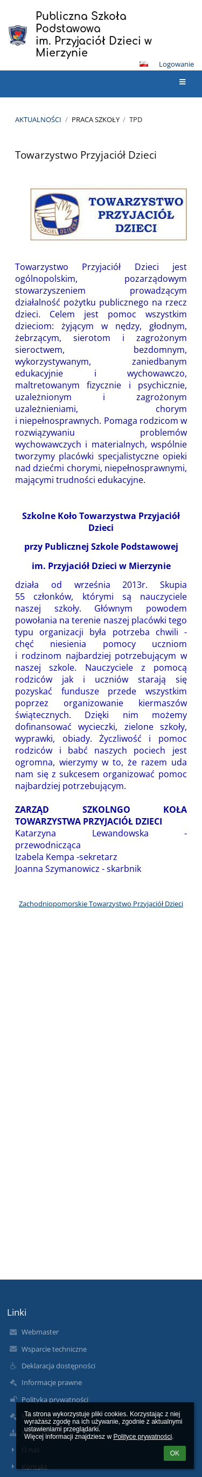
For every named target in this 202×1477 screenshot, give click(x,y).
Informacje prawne (52, 1382)
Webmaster (40, 1332)
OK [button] (174, 1453)
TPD (135, 119)
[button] (144, 64)
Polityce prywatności (142, 1436)
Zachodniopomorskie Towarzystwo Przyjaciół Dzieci (101, 903)
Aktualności (38, 119)
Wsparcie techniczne (54, 1349)
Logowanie (176, 64)
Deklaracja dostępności (58, 1366)
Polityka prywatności (55, 1399)
